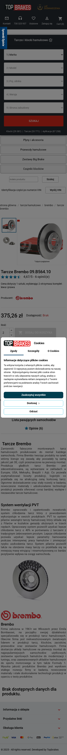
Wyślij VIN (55, 190)
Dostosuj (33, 403)
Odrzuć (33, 411)
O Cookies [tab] (53, 351)
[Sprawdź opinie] (3, 38)
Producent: (7, 297)
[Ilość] (5, 333)
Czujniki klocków (33, 168)
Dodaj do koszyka (35, 333)
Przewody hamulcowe (33, 149)
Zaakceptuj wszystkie (33, 394)
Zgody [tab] (13, 351)
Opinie (34, 428)
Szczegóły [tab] (33, 351)
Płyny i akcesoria (33, 140)
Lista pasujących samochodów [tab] (34, 420)
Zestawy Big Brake (33, 159)
